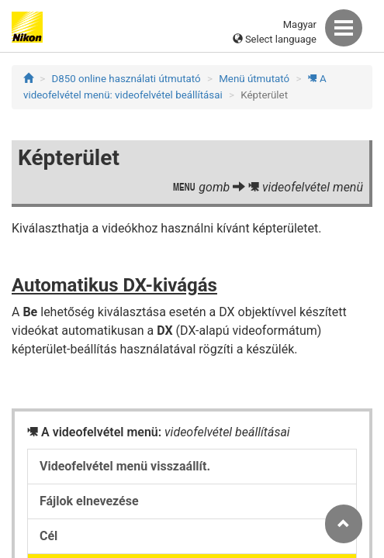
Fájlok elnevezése (89, 501)
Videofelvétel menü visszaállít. (125, 466)
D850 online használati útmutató (126, 78)
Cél (48, 536)
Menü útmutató (254, 78)
